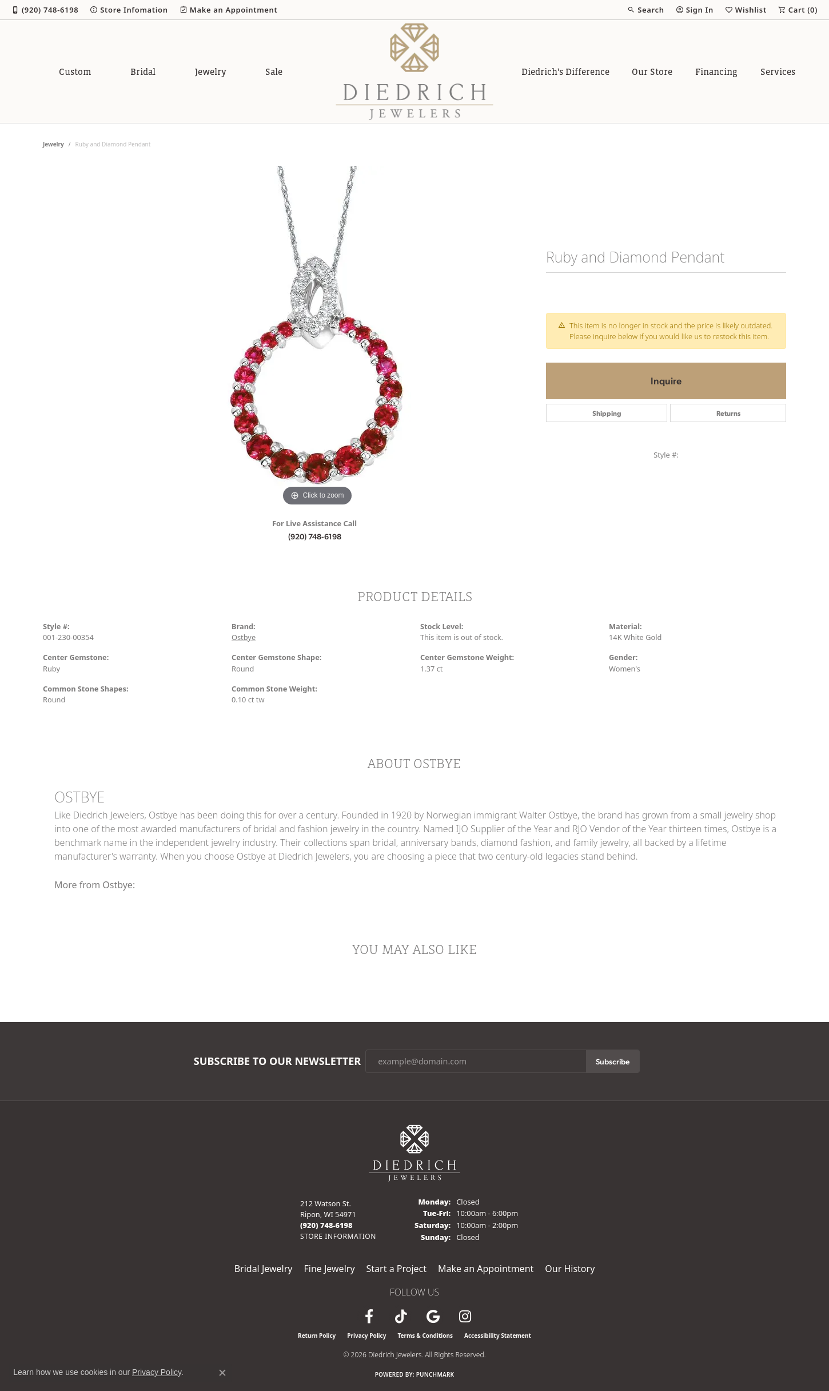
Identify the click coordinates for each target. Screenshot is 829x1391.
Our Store (652, 71)
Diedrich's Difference (565, 71)
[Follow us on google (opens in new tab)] (432, 1316)
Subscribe (612, 1061)
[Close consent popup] (222, 1372)
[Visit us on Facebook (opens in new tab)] (368, 1316)
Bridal (143, 71)
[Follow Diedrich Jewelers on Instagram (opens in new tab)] (464, 1316)
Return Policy (317, 1335)
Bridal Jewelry (263, 1268)
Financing (716, 71)
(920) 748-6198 (314, 536)
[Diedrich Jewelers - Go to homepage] (414, 1152)
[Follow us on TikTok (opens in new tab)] (400, 1316)
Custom (75, 71)
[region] (317, 337)
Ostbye (244, 637)
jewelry (53, 144)
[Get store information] (338, 1236)
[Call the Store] (326, 1225)
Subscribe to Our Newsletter (277, 1061)
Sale (273, 71)
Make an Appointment (485, 1268)
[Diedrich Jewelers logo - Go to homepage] (414, 71)
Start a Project (396, 1268)
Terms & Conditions (425, 1335)
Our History (570, 1268)
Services (777, 71)
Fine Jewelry (329, 1268)
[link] (44, 9)
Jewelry (210, 71)
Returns (728, 413)
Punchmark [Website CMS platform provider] (435, 1374)
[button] (645, 9)
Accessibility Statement (497, 1335)
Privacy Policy (366, 1335)
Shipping (606, 413)
